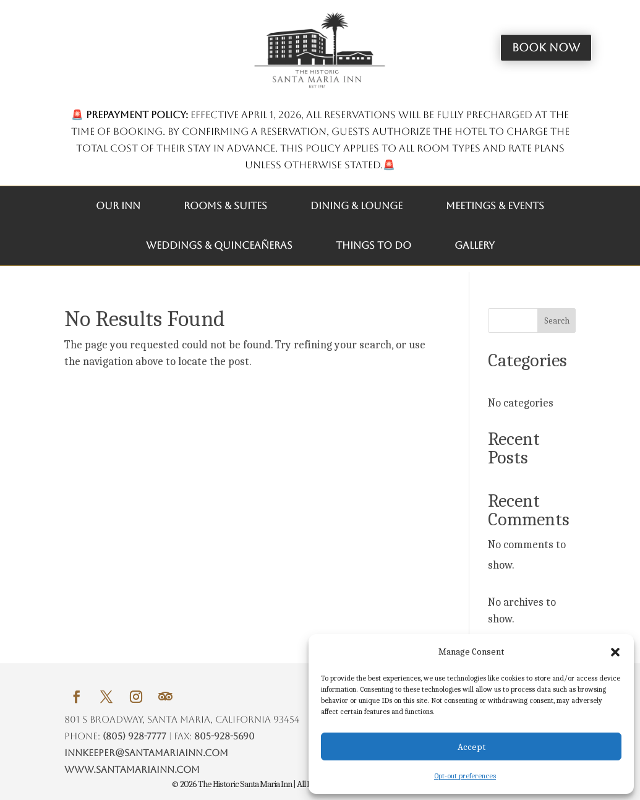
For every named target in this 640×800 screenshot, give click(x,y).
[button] (615, 652)
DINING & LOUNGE (356, 206)
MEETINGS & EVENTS (495, 206)
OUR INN (118, 206)
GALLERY (474, 245)
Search (557, 321)
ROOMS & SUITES (225, 206)
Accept (471, 746)
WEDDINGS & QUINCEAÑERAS (219, 245)
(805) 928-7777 (134, 736)
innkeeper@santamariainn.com (146, 752)
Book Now (546, 47)
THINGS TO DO (373, 245)
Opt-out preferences (465, 776)
